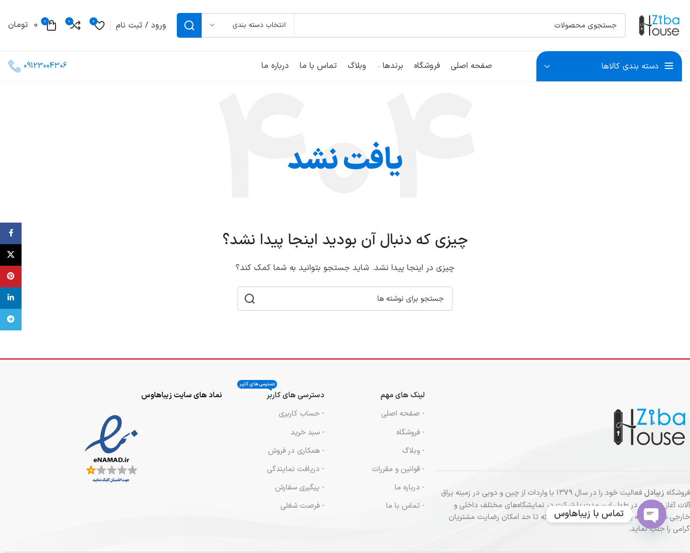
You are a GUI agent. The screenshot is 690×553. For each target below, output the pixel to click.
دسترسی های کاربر (281, 399)
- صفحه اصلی (403, 419)
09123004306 (45, 71)
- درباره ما (410, 493)
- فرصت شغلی (302, 511)
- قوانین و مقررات (398, 474)
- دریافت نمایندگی (296, 474)
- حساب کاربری (302, 419)
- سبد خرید (308, 437)
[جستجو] (398, 28)
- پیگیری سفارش (300, 493)
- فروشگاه (410, 437)
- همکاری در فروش (296, 456)
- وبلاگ (413, 456)
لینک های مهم (403, 400)
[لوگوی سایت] (656, 27)
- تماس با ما (405, 511)
